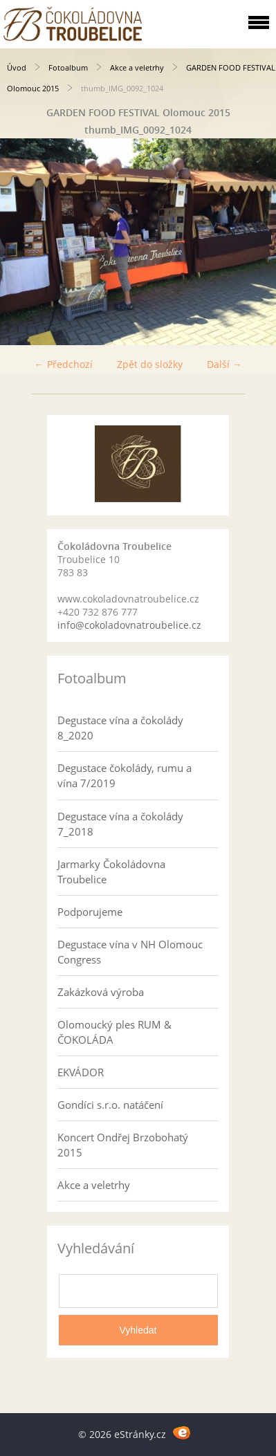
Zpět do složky (150, 364)
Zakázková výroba (100, 992)
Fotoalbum (68, 67)
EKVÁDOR (80, 1072)
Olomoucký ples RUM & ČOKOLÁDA (114, 1032)
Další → (224, 364)
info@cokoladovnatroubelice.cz (129, 625)
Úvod (16, 67)
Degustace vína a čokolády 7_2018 (120, 823)
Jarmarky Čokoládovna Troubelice (111, 871)
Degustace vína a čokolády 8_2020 (120, 727)
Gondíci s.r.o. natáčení (110, 1105)
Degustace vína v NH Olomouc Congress (130, 951)
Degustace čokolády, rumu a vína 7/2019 (124, 775)
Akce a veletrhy (137, 67)
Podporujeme (89, 912)
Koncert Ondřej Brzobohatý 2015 (122, 1144)
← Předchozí (64, 364)
